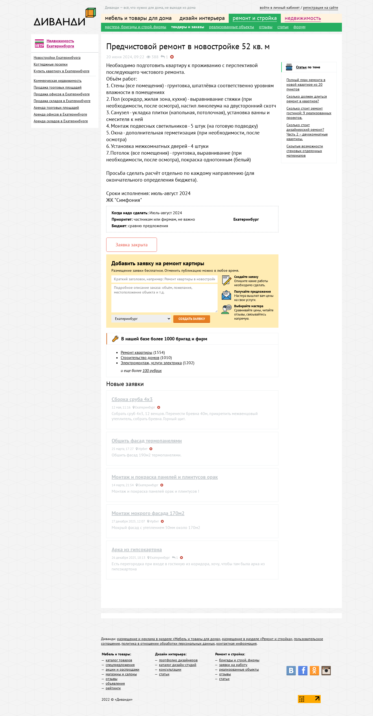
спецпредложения (120, 664)
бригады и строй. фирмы (239, 660)
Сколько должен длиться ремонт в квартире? (306, 98)
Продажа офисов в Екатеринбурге (62, 94)
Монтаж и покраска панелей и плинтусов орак (165, 477)
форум (299, 26)
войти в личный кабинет (280, 7)
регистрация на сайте (320, 7)
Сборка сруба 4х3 (132, 399)
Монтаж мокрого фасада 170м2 (148, 513)
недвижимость (303, 18)
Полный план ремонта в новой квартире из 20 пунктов (305, 84)
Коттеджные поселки (51, 64)
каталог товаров (119, 660)
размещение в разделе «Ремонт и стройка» (257, 638)
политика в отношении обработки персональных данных (168, 643)
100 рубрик (152, 370)
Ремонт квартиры (136, 352)
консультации (170, 669)
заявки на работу (233, 664)
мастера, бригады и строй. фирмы (135, 26)
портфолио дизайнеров (178, 660)
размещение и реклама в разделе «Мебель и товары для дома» (168, 638)
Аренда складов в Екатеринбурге (61, 121)
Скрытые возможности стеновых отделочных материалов (304, 151)
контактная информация (236, 643)
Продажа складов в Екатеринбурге (62, 100)
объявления (115, 683)
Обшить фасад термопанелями (147, 440)
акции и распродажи (122, 669)
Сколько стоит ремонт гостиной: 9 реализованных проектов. (308, 113)
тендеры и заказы (187, 26)
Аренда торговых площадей (56, 107)
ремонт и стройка (255, 18)
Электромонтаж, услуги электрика (151, 362)
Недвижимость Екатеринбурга (60, 43)
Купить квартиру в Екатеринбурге (61, 71)
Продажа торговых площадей (58, 87)
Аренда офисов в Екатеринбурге (60, 114)
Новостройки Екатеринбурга (57, 57)
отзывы (265, 26)
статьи (283, 26)
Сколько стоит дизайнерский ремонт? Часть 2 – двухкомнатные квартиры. (307, 132)
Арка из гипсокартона (137, 549)
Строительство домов (140, 357)
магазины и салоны (121, 674)
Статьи (301, 67)
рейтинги (113, 688)
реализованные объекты (231, 26)
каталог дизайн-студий (177, 664)
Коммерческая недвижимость (58, 80)
